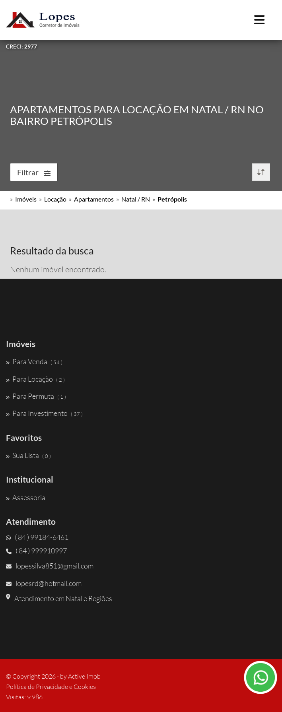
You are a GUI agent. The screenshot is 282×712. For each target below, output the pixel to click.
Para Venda (34, 361)
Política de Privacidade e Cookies (51, 687)
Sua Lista (28, 455)
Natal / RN (135, 199)
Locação (55, 199)
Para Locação (35, 378)
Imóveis (26, 199)
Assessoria (25, 497)
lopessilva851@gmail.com (49, 565)
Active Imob (84, 676)
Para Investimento (44, 413)
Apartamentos (94, 199)
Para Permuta (36, 396)
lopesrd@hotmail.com (44, 583)
